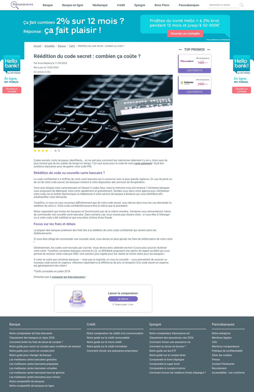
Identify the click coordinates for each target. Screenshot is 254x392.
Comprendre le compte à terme (167, 368)
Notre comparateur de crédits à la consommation (115, 333)
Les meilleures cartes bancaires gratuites (33, 359)
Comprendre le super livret (164, 363)
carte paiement (143, 163)
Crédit (121, 5)
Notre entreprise (221, 333)
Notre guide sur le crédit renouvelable (108, 337)
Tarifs (72, 46)
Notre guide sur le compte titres (167, 355)
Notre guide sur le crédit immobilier (107, 346)
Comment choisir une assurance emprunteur (112, 350)
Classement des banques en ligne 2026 (32, 337)
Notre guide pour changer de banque (30, 355)
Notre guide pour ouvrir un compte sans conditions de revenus (45, 346)
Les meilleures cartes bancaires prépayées (33, 363)
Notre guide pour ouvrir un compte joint (31, 350)
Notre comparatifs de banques (26, 381)
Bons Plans (162, 5)
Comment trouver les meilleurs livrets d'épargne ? (177, 372)
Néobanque (100, 5)
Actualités (50, 46)
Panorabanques (189, 5)
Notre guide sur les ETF (162, 350)
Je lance (122, 299)
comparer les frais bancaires (68, 277)
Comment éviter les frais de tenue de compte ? (36, 342)
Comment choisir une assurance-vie (169, 342)
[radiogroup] (43, 150)
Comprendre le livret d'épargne (166, 359)
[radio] (35, 150)
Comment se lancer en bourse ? (167, 346)
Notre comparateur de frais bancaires (30, 333)
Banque (48, 5)
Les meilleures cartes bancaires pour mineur (34, 377)
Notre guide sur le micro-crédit (104, 342)
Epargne (139, 5)
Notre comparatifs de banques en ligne (31, 385)
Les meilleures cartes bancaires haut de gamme (36, 372)
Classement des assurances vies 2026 (171, 337)
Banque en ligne (72, 5)
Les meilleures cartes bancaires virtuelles (33, 368)
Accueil (37, 46)
